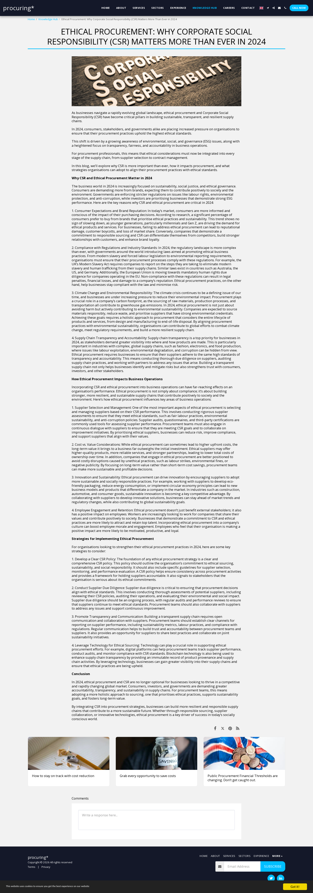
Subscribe (272, 866)
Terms (31, 867)
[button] (267, 8)
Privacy (46, 867)
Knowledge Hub (48, 19)
